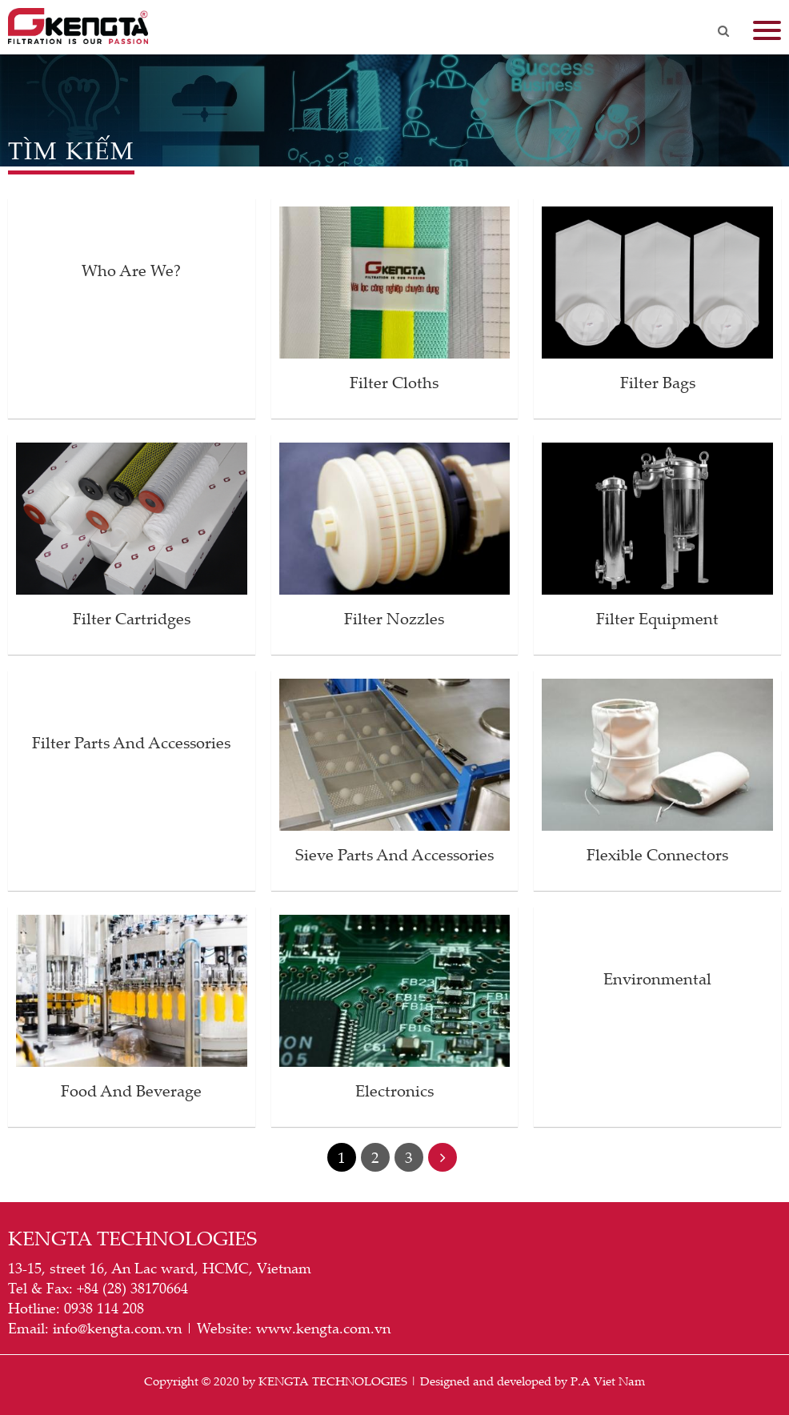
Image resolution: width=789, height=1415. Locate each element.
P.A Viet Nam (608, 1381)
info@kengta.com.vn (117, 1327)
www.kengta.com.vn (323, 1327)
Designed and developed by (493, 1381)
